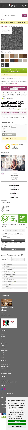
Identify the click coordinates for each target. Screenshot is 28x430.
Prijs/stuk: (3, 235)
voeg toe (13, 240)
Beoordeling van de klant (6, 373)
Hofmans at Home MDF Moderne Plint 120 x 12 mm (12, 233)
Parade (2, 352)
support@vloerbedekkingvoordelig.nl (9, 381)
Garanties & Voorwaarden (6, 371)
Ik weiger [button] (17, 423)
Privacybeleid (4, 402)
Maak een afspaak (4, 315)
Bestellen (22, 259)
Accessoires (21, 230)
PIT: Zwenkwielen (8, 283)
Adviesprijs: (4, 129)
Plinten (2, 230)
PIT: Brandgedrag (8, 269)
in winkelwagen (10, 134)
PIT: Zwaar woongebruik (9, 281)
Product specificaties (6, 259)
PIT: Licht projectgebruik (9, 274)
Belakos (6, 26)
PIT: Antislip (6, 266)
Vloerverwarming (8, 264)
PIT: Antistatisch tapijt (9, 268)
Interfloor (3, 347)
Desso (2, 341)
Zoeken (24, 15)
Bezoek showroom (5, 366)
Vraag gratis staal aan (14, 109)
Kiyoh (2, 397)
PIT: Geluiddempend (9, 273)
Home (2, 26)
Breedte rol (6, 284)
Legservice (15, 230)
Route (9, 315)
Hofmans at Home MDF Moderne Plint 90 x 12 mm (11, 242)
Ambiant (2, 334)
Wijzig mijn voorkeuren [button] (16, 426)
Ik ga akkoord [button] (17, 421)
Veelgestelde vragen (5, 364)
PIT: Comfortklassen (8, 271)
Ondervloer (8, 230)
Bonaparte (3, 336)
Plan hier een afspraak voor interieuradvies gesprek (14, 22)
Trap (5, 263)
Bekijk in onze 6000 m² (15, 113)
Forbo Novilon (4, 343)
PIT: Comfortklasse (8, 288)
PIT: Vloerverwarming (9, 279)
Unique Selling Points (5, 368)
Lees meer (14, 83)
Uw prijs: (4, 131)
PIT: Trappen (7, 278)
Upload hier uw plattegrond (15, 70)
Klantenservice (4, 200)
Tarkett (2, 354)
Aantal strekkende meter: (6, 127)
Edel (2, 338)
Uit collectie (6, 286)
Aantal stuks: (4, 236)
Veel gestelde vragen (5, 202)
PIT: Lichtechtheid (8, 276)
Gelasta (2, 345)
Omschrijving (15, 259)
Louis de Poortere (4, 350)
